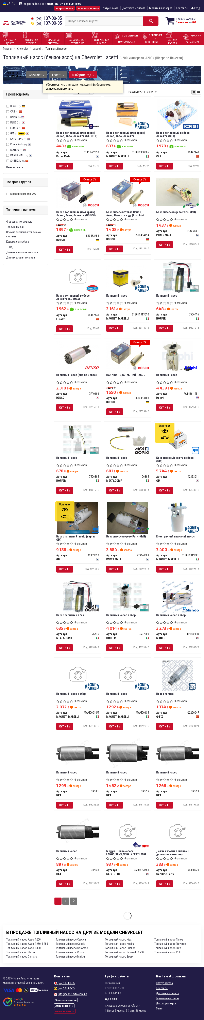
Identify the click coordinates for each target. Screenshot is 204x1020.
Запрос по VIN (64, 8)
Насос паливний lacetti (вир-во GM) (76, 538)
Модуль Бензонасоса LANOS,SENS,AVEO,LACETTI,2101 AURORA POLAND (126, 852)
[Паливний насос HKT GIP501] (77, 752)
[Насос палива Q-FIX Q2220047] (177, 675)
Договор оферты (166, 1003)
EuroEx (17, 128)
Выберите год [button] (83, 75)
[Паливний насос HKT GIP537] (127, 752)
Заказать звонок (88, 8)
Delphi (17, 117)
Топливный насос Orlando (120, 948)
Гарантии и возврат (167, 998)
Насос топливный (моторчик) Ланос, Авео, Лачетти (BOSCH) (76, 213)
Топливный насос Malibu (70, 956)
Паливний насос (116, 295)
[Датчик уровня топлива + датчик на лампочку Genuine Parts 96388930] (177, 832)
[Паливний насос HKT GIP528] (77, 830)
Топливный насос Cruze (70, 952)
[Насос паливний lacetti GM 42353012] (78, 517)
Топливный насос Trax (167, 948)
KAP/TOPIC (20, 139)
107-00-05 (46, 18)
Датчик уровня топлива (20, 257)
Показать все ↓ (16, 167)
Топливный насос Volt (167, 952)
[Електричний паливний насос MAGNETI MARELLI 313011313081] (177, 517)
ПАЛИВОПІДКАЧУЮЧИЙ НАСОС (125, 374)
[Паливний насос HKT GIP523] (177, 752)
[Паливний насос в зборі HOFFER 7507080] (127, 596)
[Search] (150, 21)
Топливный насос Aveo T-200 (23, 939)
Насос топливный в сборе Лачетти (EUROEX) (73, 297)
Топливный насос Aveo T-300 (23, 948)
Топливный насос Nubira (119, 943)
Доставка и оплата (133, 8)
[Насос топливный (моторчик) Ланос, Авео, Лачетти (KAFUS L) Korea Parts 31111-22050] (78, 114)
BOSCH (17, 106)
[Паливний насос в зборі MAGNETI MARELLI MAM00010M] (77, 674)
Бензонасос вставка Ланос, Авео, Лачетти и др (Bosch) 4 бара (125, 213)
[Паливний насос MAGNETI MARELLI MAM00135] (127, 674)
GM (19, 133)
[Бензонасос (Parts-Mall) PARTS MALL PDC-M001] (177, 192)
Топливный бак (15, 226)
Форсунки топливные (19, 221)
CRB (16, 111)
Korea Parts (20, 144)
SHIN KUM (19, 160)
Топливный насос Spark (119, 956)
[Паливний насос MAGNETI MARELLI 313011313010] (127, 275)
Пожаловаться (64, 1011)
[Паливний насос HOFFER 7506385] (77, 439)
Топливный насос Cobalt (70, 943)
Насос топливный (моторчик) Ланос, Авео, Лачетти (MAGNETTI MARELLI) (125, 134)
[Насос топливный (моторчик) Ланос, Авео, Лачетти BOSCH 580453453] (77, 193)
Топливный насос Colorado (72, 948)
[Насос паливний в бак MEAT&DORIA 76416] (77, 596)
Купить (64, 166)
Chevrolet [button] (36, 75)
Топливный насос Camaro (21, 956)
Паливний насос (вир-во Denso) (76, 374)
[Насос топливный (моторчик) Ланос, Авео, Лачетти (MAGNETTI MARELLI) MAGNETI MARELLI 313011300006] (127, 112)
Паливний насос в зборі (121, 615)
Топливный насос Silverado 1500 (124, 952)
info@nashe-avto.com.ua (72, 994)
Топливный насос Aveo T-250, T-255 (27, 943)
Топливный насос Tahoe (168, 939)
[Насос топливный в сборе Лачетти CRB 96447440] (178, 114)
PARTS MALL (21, 155)
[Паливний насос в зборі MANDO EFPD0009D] (177, 596)
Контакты (182, 8)
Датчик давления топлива (22, 252)
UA (6, 3)
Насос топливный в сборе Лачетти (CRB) (173, 134)
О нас (159, 1008)
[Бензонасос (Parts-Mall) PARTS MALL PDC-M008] (128, 517)
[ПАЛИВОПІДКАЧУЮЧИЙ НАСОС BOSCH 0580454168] (127, 354)
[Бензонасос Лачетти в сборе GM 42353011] (177, 439)
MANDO (18, 149)
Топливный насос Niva (118, 939)
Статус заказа (110, 8)
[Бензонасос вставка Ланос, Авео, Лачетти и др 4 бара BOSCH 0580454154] (127, 192)
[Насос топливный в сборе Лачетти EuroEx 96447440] (77, 276)
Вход (195, 8)
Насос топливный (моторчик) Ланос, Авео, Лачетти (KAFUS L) (76, 134)
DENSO (17, 122)
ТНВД (9, 247)
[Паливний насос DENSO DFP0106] (77, 354)
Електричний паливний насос (175, 536)
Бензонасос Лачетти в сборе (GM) (175, 459)
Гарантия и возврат (160, 8)
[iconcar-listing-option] (198, 92)
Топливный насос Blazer (20, 952)
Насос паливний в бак (70, 615)
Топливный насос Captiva (71, 939)
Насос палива (165, 693)
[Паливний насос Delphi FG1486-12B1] (177, 356)
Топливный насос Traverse (170, 943)
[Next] (73, 901)
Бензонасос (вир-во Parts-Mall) (176, 212)
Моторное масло (21, 193)
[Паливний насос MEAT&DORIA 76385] (127, 437)
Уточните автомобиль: (14, 74)
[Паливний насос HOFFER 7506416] (177, 277)
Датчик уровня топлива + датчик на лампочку (172, 852)
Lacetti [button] (58, 75)
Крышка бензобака (17, 241)
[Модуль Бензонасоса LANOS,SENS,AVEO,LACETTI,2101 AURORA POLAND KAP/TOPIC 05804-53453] (127, 832)
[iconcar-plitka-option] (193, 92)
